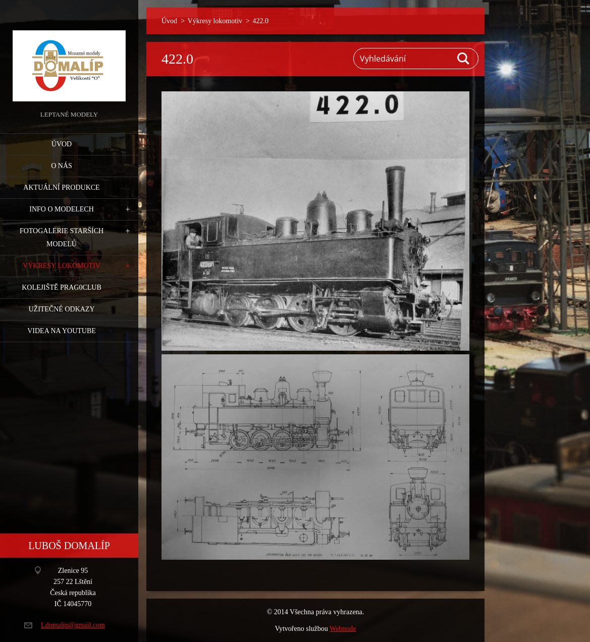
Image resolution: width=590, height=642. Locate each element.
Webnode (343, 628)
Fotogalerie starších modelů (61, 237)
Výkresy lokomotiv (61, 266)
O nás (61, 166)
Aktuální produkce (61, 187)
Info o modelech (61, 209)
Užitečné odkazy (61, 309)
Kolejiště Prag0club (61, 287)
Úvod (61, 144)
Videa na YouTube (61, 331)
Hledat (463, 58)
